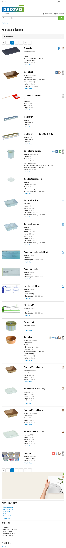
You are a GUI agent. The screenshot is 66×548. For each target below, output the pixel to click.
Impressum (7, 518)
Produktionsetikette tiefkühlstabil (36, 251)
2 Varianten (28, 65)
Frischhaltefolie (29, 116)
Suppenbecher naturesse (33, 150)
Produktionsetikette (31, 268)
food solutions (8, 509)
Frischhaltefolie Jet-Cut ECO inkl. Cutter (38, 133)
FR (6, 2)
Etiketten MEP (29, 305)
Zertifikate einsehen (9, 547)
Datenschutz (7, 516)
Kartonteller (28, 48)
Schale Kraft (28, 337)
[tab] (33, 36)
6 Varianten (28, 463)
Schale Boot (28, 71)
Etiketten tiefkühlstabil (32, 286)
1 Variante (27, 110)
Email (3, 538)
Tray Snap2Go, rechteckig (33, 367)
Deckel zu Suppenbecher (33, 178)
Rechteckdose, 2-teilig (32, 223)
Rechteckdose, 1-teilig (32, 200)
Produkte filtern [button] (33, 36)
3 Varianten (28, 127)
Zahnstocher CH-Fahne (32, 95)
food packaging (8, 507)
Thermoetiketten (30, 322)
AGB (4, 514)
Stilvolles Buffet (8, 511)
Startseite (5, 23)
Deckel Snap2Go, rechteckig (34, 388)
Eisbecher (27, 452)
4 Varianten (28, 88)
